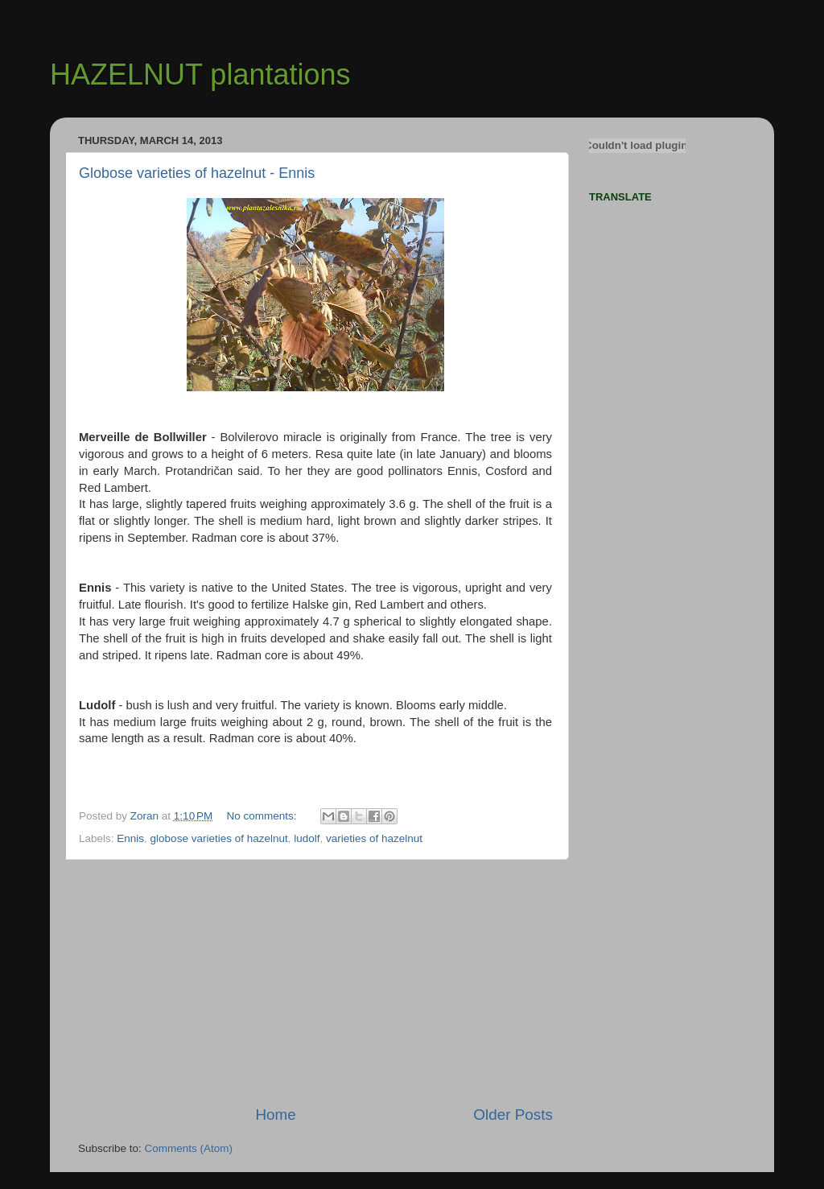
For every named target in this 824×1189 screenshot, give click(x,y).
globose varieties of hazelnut (219, 838)
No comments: (263, 816)
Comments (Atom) (189, 1148)
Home (275, 1114)
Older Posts (513, 1114)
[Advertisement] (315, 982)
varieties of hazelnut (374, 838)
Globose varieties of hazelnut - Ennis (197, 173)
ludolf (306, 838)
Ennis (130, 838)
